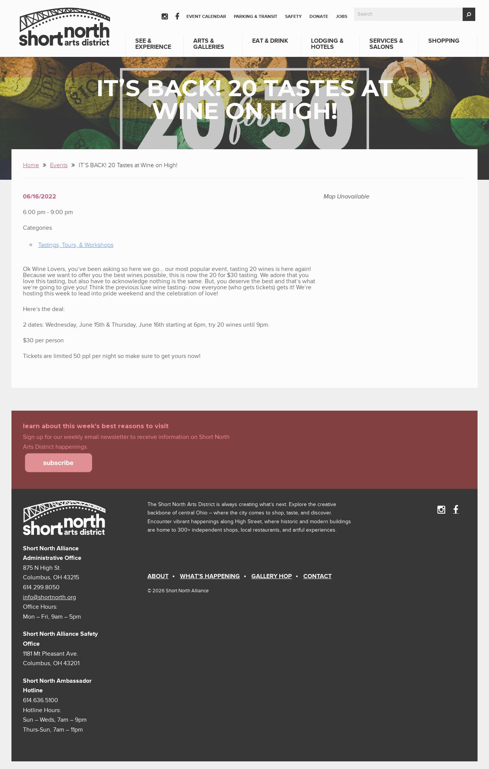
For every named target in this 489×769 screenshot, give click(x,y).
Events (59, 165)
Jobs (341, 16)
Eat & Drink (270, 41)
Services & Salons (386, 44)
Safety (293, 16)
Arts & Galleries (208, 44)
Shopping (444, 41)
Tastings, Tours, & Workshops (75, 245)
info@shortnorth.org (49, 597)
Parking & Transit (255, 16)
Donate (318, 16)
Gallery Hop (271, 576)
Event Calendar (206, 16)
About (157, 576)
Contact (317, 576)
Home (31, 165)
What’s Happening (210, 576)
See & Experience (153, 44)
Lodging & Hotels (327, 44)
